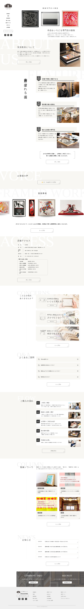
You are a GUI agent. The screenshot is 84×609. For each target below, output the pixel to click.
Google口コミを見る (49, 182)
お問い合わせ (63, 596)
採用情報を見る (67, 582)
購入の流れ (8, 20)
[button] (18, 34)
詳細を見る (53, 450)
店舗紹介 (8, 13)
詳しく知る (29, 62)
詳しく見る (29, 279)
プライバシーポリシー (65, 598)
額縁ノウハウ (63, 592)
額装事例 (8, 18)
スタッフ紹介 (35, 600)
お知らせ (8, 25)
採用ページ (63, 594)
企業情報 (8, 27)
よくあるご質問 (50, 600)
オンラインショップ (22, 595)
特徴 (34, 594)
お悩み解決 (49, 598)
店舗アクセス (8, 22)
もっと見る (42, 230)
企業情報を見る (33, 582)
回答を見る (52, 305)
